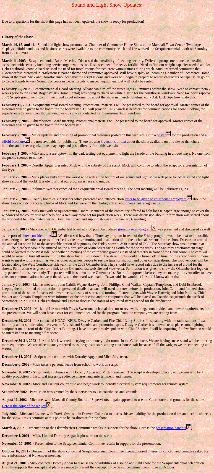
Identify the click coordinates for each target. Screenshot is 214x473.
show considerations (39, 236)
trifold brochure (16, 141)
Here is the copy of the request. (27, 406)
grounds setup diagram (137, 229)
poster (164, 135)
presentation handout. (174, 428)
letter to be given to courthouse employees (158, 199)
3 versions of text (113, 141)
